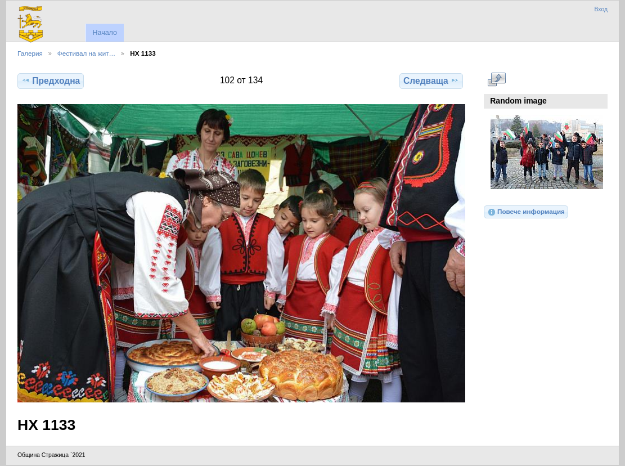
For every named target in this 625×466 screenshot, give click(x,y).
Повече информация (526, 212)
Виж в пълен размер (496, 79)
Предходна (50, 80)
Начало (104, 33)
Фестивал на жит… (86, 53)
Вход (601, 9)
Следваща (431, 80)
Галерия (30, 53)
